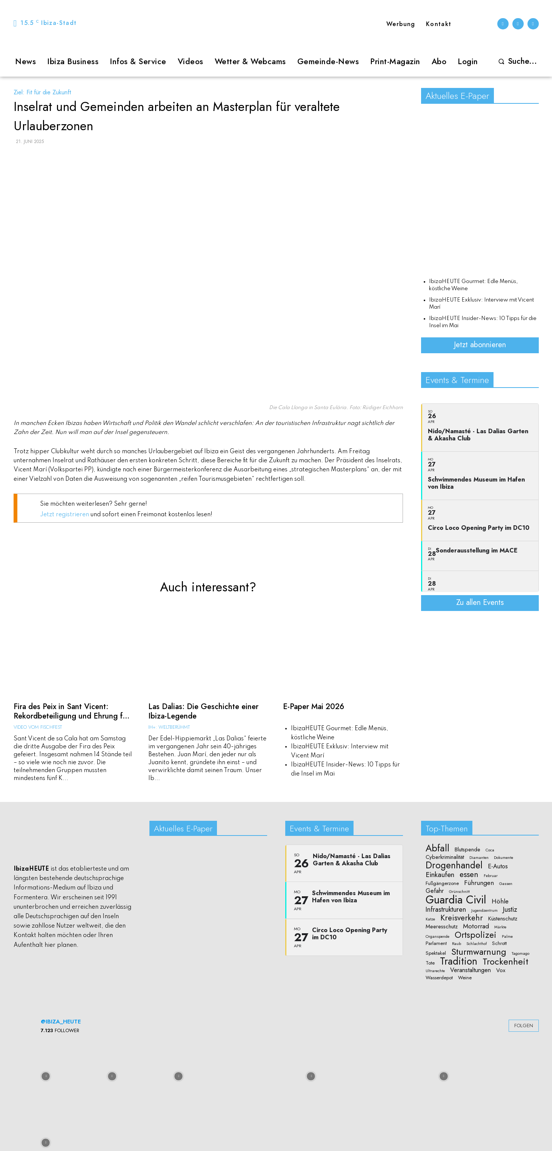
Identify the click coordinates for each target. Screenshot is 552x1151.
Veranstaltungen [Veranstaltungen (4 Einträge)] (470, 969)
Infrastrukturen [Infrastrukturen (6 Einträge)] (446, 908)
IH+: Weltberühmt (169, 725)
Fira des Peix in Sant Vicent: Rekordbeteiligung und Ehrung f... (67, 710)
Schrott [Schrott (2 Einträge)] (499, 943)
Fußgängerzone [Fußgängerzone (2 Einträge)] (442, 883)
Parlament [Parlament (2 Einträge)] (436, 943)
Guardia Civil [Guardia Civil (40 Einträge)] (456, 899)
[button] (516, 61)
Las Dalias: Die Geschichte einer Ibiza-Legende (199, 710)
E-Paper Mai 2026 (312, 706)
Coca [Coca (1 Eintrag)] (490, 850)
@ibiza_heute (61, 1021)
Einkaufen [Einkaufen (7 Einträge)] (440, 874)
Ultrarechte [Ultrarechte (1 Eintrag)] (435, 970)
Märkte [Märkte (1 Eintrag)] (500, 927)
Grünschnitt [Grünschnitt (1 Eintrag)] (459, 891)
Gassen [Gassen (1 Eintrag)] (505, 883)
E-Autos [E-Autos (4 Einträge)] (498, 866)
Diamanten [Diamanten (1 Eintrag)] (479, 857)
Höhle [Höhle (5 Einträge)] (500, 901)
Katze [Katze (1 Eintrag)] (430, 919)
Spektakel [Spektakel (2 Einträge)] (436, 952)
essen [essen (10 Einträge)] (469, 873)
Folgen (523, 1025)
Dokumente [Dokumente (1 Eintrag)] (503, 857)
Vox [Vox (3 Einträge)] (500, 969)
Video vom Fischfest (38, 725)
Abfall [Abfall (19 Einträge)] (437, 848)
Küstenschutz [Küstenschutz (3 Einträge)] (502, 918)
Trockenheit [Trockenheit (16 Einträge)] (505, 960)
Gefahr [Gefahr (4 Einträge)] (435, 890)
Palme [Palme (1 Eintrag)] (507, 936)
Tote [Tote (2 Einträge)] (430, 962)
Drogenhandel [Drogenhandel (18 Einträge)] (454, 865)
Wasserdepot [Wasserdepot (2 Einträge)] (439, 977)
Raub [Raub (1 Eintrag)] (456, 943)
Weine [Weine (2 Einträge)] (465, 977)
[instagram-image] (46, 1075)
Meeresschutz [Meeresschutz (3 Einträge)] (442, 926)
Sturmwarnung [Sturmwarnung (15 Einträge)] (478, 951)
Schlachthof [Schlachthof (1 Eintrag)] (476, 943)
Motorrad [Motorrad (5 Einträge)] (476, 926)
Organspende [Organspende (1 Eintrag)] (437, 936)
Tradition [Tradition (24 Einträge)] (458, 961)
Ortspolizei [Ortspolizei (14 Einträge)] (476, 934)
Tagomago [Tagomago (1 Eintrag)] (520, 953)
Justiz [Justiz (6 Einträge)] (510, 908)
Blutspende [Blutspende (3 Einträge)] (467, 849)
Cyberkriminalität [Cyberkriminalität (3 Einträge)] (445, 856)
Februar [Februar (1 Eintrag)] (491, 875)
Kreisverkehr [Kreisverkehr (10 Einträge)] (461, 917)
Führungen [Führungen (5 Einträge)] (479, 882)
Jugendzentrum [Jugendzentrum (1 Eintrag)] (484, 910)
